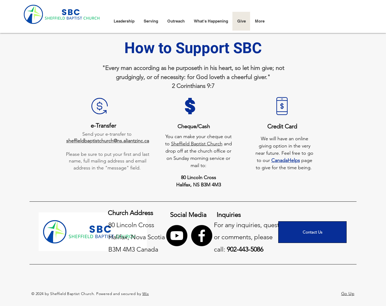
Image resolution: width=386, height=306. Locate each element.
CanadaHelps (285, 160)
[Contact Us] (312, 232)
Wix (145, 293)
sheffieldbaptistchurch (89, 141)
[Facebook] (201, 235)
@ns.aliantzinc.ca (131, 141)
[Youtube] (176, 235)
